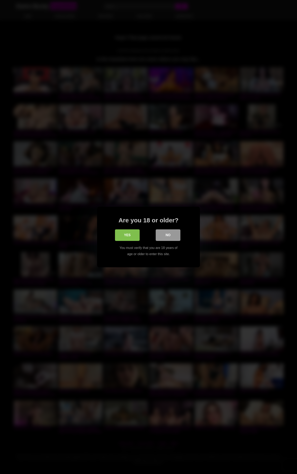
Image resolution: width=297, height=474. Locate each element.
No (168, 235)
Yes (127, 235)
